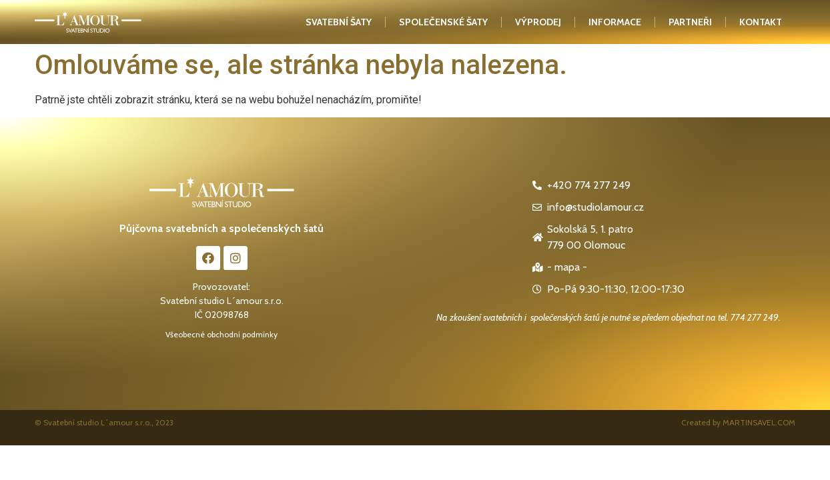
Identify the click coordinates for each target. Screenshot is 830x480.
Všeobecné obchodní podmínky (221, 334)
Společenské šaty (443, 22)
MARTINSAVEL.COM (759, 422)
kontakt (760, 22)
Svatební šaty (339, 22)
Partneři (690, 22)
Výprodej (538, 22)
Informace (614, 22)
